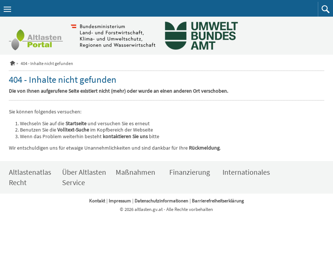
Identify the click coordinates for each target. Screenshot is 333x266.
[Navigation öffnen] (7, 9)
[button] (325, 9)
